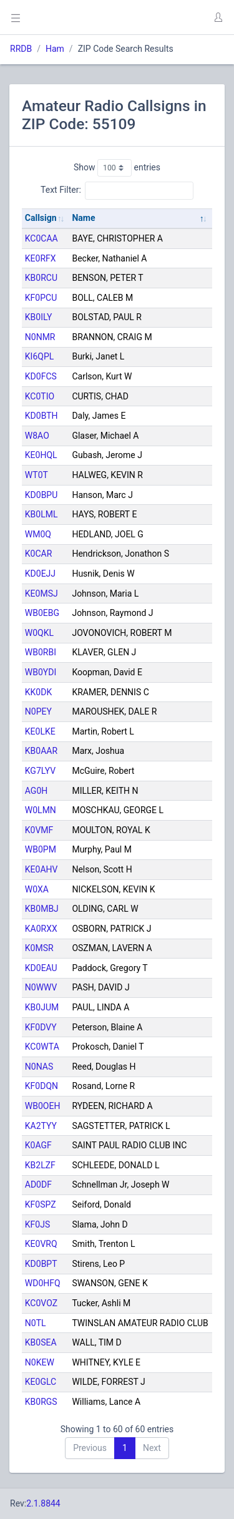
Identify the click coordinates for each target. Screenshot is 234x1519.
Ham (55, 49)
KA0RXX (41, 929)
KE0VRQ (41, 1244)
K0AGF (38, 1145)
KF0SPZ (40, 1204)
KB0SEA (41, 1342)
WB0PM (40, 849)
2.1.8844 (43, 1503)
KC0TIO (39, 396)
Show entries (117, 168)
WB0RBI (40, 652)
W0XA (37, 889)
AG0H (36, 791)
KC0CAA (41, 238)
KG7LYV (40, 771)
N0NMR (40, 337)
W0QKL (39, 633)
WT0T (36, 475)
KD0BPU (41, 495)
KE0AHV (41, 869)
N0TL (35, 1323)
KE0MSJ (41, 593)
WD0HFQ (43, 1283)
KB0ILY (38, 317)
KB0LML (41, 514)
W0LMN (40, 810)
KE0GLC (40, 1382)
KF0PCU (41, 298)
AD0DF (38, 1184)
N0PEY (38, 711)
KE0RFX (40, 258)
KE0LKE (40, 731)
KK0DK (38, 692)
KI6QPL (39, 356)
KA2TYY (41, 1126)
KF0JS (37, 1224)
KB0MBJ (42, 909)
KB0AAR (41, 751)
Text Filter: (117, 190)
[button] (218, 17)
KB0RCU (41, 278)
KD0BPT (41, 1264)
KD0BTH (41, 416)
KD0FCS (41, 376)
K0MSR (39, 948)
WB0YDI (40, 672)
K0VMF (39, 830)
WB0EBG (42, 613)
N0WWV (41, 987)
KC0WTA (42, 1047)
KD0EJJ (40, 574)
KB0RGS (41, 1402)
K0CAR (38, 554)
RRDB (21, 49)
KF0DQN (41, 1086)
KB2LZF (40, 1165)
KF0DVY (41, 1027)
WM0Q (38, 534)
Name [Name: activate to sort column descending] (83, 218)
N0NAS (39, 1067)
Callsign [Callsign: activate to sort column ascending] (41, 218)
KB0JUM (42, 1007)
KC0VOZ (41, 1303)
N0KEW (39, 1362)
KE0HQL (41, 455)
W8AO (37, 436)
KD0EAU (41, 968)
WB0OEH (43, 1106)
